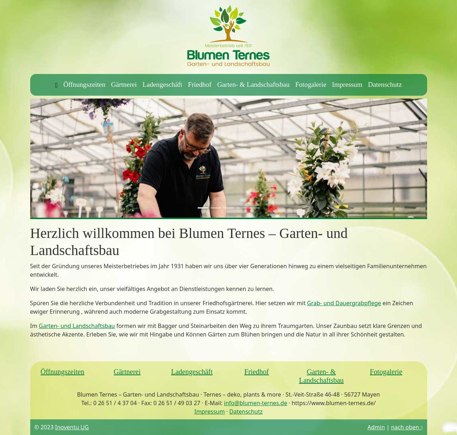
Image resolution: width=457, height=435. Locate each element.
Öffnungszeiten (84, 84)
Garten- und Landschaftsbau (77, 326)
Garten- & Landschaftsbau (253, 84)
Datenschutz (385, 84)
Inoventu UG (72, 427)
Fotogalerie (310, 84)
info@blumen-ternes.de (255, 403)
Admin (376, 427)
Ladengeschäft (162, 84)
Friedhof (200, 84)
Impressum (347, 84)
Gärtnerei (124, 84)
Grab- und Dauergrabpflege (344, 303)
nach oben (407, 427)
